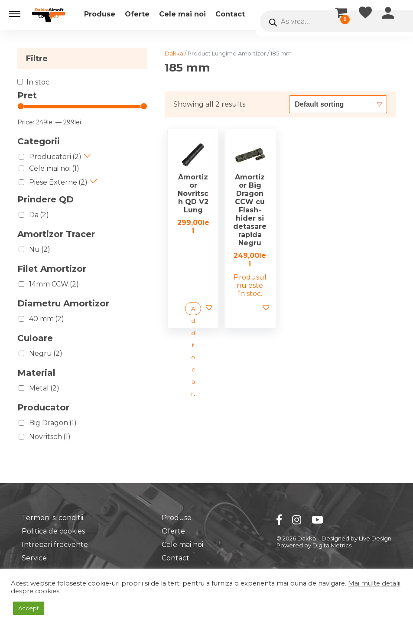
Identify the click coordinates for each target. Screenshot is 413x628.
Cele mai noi (182, 14)
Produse (99, 14)
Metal (44, 388)
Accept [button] (28, 608)
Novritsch (50, 437)
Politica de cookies (53, 531)
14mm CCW (54, 284)
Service (34, 558)
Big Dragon (53, 423)
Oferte (137, 14)
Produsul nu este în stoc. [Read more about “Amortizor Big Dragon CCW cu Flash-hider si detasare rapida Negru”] (250, 285)
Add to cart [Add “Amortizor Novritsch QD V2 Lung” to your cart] (193, 310)
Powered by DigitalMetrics (313, 545)
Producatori (55, 157)
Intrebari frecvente (55, 544)
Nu (39, 249)
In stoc (37, 82)
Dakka (174, 53)
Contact (230, 14)
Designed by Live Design (356, 538)
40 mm (46, 319)
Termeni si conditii (52, 518)
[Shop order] (338, 104)
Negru (45, 353)
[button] (14, 13)
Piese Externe (58, 182)
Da (39, 215)
